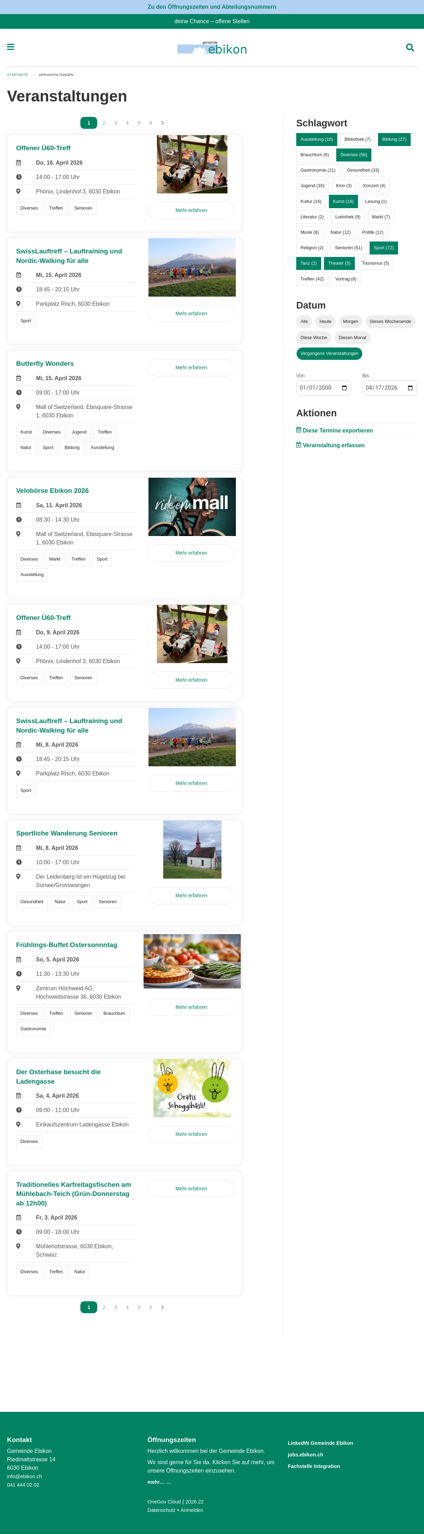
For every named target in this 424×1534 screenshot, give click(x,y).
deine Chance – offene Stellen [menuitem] (214, 21)
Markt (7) (381, 219)
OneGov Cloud (166, 1502)
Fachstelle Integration (322, 1465)
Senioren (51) (348, 250)
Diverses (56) (353, 157)
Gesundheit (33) (363, 173)
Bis (365, 378)
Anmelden (196, 1510)
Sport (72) (384, 250)
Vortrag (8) (345, 281)
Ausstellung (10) (316, 142)
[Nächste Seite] (163, 126)
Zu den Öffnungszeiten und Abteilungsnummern (212, 7)
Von (300, 378)
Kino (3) (344, 188)
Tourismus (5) (375, 266)
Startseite (19, 78)
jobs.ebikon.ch (311, 1453)
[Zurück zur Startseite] (211, 49)
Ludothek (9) (347, 219)
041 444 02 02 (25, 1485)
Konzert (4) (374, 188)
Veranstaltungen (60, 78)
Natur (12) (341, 235)
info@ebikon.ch (26, 1476)
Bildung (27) (394, 142)
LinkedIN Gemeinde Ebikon (331, 1442)
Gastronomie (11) (318, 173)
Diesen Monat (352, 340)
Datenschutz (163, 1510)
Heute (325, 324)
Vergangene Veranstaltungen (329, 356)
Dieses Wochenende (390, 324)
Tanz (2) (308, 266)
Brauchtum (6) (314, 157)
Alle (304, 324)
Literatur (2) (312, 219)
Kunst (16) (343, 204)
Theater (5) (339, 266)
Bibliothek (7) (357, 142)
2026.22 (199, 1502)
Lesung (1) (376, 204)
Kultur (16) (311, 204)
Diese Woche (313, 340)
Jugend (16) (312, 188)
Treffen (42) (312, 281)
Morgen (350, 324)
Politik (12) (372, 235)
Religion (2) (311, 250)
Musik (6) (309, 235)
